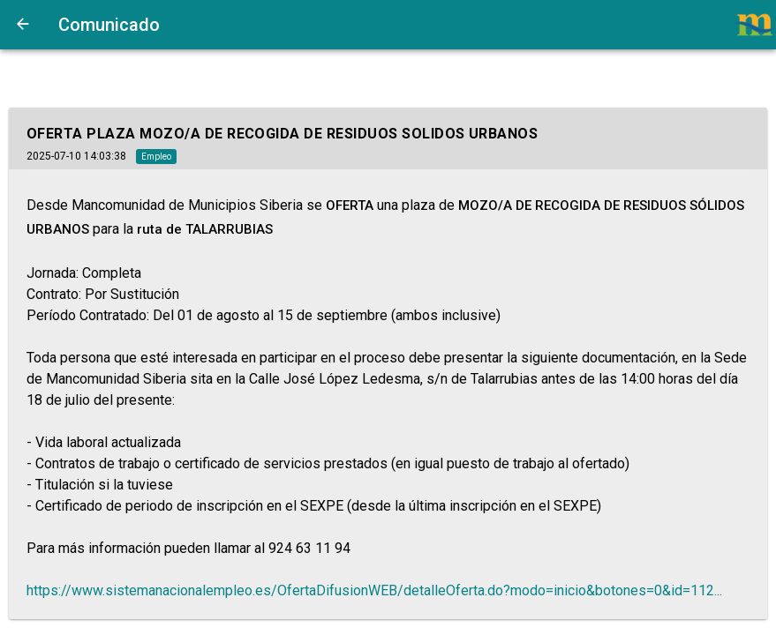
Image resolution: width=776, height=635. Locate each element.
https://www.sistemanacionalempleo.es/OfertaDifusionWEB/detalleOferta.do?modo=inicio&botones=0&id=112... (374, 590)
